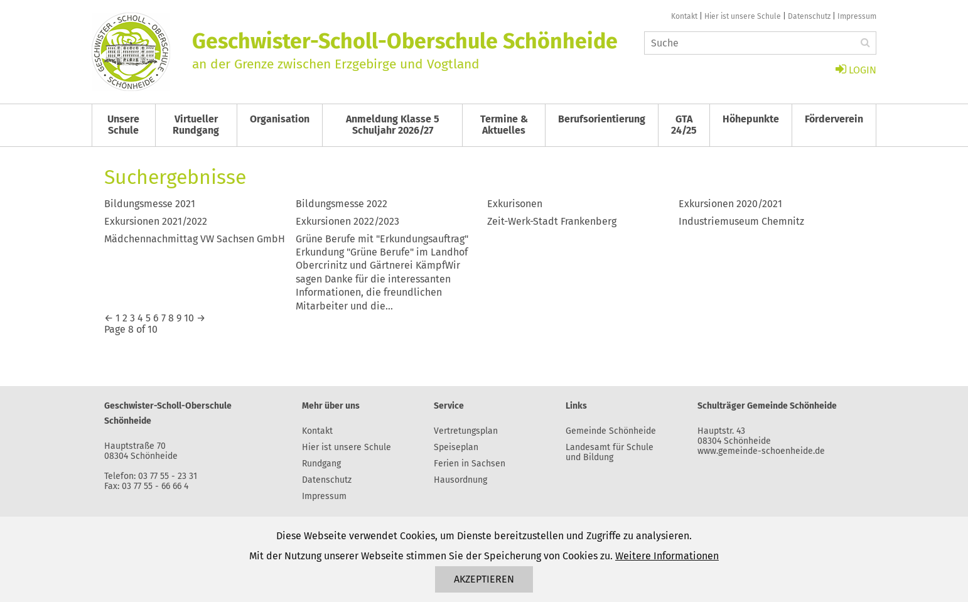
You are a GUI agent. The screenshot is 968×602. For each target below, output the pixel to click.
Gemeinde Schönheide (611, 431)
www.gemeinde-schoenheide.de (761, 451)
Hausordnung (460, 480)
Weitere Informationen (667, 556)
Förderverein (834, 119)
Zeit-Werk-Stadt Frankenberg (551, 221)
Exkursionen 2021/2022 (155, 221)
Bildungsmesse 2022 (341, 204)
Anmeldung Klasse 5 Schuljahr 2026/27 (392, 124)
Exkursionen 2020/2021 (730, 204)
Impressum (856, 16)
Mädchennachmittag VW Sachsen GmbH (194, 239)
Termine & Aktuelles (504, 124)
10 (189, 318)
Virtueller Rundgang (196, 124)
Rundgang (321, 463)
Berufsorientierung (601, 119)
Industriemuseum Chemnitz (741, 221)
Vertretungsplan (466, 431)
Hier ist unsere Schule (742, 16)
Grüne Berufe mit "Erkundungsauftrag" (382, 239)
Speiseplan (456, 447)
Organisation (279, 119)
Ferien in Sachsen (469, 463)
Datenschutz (809, 16)
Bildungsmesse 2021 (149, 204)
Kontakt (684, 16)
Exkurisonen (514, 204)
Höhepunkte (751, 119)
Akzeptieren (484, 579)
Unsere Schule (123, 124)
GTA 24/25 (684, 124)
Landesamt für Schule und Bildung (609, 452)
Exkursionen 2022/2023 (347, 221)
